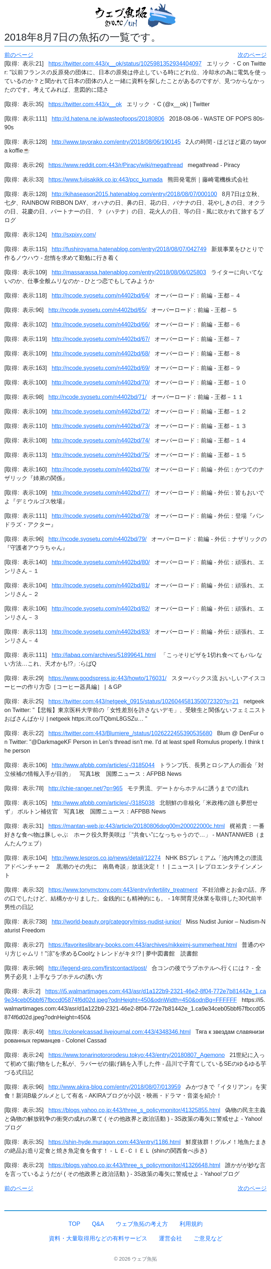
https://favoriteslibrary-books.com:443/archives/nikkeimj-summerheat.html (142, 945)
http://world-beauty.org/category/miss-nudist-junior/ (116, 922)
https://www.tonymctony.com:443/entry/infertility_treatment (123, 890)
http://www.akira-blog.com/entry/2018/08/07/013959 (114, 1087)
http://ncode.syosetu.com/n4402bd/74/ (101, 440)
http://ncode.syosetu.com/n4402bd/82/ (101, 609)
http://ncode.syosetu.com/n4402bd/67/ (101, 339)
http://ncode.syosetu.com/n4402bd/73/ (101, 426)
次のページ (252, 55)
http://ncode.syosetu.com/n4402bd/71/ (97, 397)
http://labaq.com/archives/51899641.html (104, 655)
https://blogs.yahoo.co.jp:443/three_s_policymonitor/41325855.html (134, 1110)
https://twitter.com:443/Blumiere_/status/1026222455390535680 (130, 733)
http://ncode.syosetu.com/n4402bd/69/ (101, 368)
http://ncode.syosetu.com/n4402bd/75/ (101, 455)
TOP (74, 1224)
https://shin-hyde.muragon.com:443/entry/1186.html (114, 1142)
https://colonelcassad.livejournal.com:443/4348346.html (119, 1032)
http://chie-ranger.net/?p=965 (85, 788)
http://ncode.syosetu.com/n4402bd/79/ (97, 539)
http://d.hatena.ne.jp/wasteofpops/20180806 (108, 119)
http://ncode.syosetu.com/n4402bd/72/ (101, 411)
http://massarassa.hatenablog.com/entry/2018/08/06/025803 (129, 272)
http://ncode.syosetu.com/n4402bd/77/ (101, 493)
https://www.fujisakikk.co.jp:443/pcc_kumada (105, 179)
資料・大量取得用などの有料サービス (98, 1238)
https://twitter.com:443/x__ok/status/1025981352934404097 (125, 64)
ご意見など (208, 1238)
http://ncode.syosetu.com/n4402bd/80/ (101, 562)
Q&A (98, 1224)
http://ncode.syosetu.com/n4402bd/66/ (101, 324)
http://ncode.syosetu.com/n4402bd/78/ (101, 516)
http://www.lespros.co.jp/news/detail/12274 (106, 858)
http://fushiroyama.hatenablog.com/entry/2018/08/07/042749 (129, 249)
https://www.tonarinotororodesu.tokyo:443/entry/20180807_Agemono (136, 1055)
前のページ (18, 55)
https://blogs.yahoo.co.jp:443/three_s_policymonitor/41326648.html (134, 1165)
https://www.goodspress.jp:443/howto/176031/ (107, 678)
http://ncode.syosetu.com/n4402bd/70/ (101, 382)
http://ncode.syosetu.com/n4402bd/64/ (101, 295)
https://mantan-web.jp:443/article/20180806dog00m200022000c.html (136, 826)
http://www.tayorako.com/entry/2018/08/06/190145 (116, 142)
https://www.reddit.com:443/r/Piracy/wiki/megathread (115, 165)
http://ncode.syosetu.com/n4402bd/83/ (101, 632)
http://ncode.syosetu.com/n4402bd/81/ (101, 585)
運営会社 (170, 1238)
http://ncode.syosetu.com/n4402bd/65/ (97, 310)
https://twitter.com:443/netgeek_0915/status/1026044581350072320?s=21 (143, 701)
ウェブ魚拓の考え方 (142, 1224)
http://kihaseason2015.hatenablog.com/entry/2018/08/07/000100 (134, 194)
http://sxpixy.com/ (74, 235)
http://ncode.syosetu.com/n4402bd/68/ (101, 353)
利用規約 (191, 1224)
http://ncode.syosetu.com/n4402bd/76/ (101, 469)
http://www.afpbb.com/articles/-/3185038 (103, 803)
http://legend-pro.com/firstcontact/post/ (97, 968)
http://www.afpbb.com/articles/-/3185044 (103, 765)
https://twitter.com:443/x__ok (85, 104)
